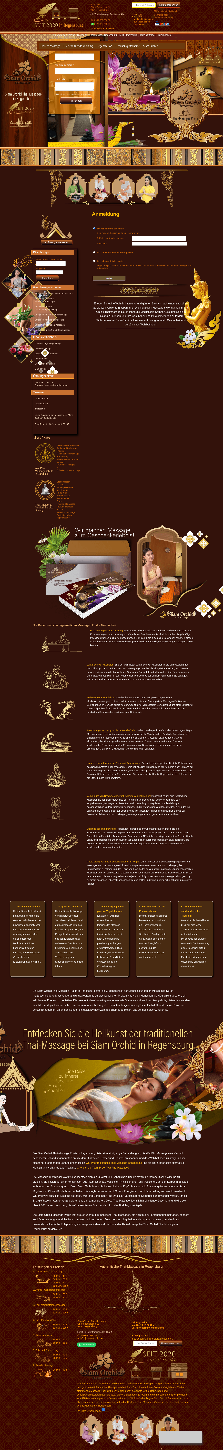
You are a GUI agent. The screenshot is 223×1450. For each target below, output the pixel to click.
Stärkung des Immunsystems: (102, 828)
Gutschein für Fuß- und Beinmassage (53, 330)
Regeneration (104, 46)
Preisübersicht (164, 35)
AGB (121, 35)
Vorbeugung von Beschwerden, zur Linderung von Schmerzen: (119, 796)
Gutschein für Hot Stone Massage (51, 314)
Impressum (132, 35)
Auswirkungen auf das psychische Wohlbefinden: (112, 730)
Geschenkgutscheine (127, 46)
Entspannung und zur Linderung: (106, 630)
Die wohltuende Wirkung (78, 46)
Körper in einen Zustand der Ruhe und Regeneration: (114, 763)
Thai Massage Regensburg (103, 35)
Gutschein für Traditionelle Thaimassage (54, 293)
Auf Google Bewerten (57, 242)
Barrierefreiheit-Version (64, 35)
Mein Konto (139, 24)
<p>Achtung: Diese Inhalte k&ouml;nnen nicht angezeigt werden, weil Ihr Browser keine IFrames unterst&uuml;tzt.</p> (74, 77)
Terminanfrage (147, 35)
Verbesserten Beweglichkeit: (101, 697)
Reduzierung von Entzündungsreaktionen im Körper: (113, 861)
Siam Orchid (150, 46)
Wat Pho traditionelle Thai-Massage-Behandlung (114, 1162)
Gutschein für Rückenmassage (49, 320)
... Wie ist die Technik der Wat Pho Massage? (103, 1167)
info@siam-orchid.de (104, 28)
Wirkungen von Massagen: (100, 664)
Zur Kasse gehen (142, 22)
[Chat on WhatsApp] (86, 1345)
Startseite (82, 35)
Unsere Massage (50, 46)
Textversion (107, 40)
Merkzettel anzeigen (143, 19)
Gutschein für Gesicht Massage (50, 325)
